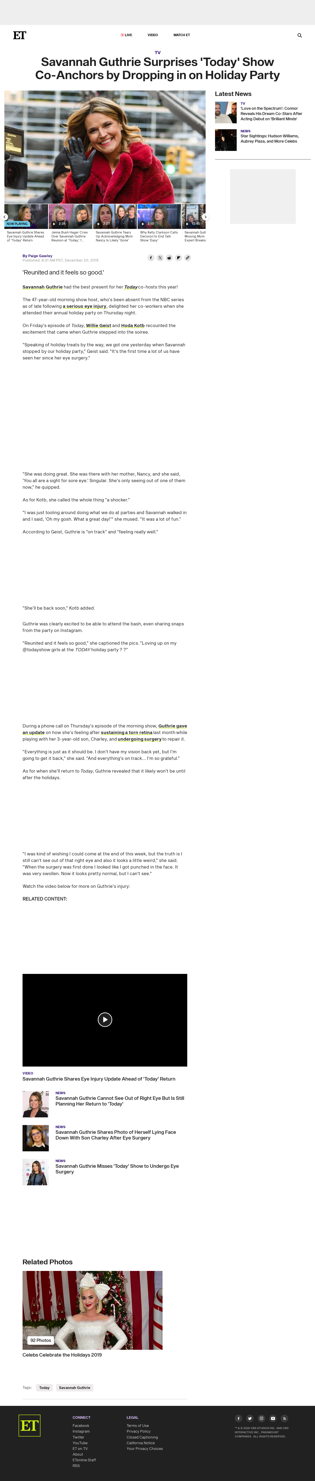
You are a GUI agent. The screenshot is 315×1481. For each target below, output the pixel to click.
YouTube (80, 1440)
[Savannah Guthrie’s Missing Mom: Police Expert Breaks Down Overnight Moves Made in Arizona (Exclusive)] (203, 224)
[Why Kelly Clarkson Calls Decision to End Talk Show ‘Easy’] (159, 224)
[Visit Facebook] (238, 1416)
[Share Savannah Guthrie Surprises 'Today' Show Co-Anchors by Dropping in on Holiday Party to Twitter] (160, 258)
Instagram (81, 1428)
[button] (105, 1016)
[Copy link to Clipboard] (188, 258)
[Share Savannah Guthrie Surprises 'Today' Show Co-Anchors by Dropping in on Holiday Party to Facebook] (151, 258)
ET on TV (80, 1445)
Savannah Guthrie (43, 287)
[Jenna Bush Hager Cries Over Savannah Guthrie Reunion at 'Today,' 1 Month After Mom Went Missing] (70, 224)
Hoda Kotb (133, 325)
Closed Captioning (142, 1434)
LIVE (128, 35)
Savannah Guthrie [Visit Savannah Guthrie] (74, 1385)
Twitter (78, 1434)
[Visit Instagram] (261, 1416)
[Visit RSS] (284, 1416)
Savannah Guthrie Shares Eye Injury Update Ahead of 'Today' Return (99, 1076)
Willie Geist (98, 325)
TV (158, 53)
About (78, 1451)
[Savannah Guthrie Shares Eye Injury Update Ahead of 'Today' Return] (26, 224)
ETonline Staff (84, 1457)
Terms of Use (138, 1422)
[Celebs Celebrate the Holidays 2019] (105, 1307)
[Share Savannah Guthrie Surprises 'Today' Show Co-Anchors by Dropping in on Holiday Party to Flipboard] (178, 258)
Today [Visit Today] (44, 1385)
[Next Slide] (205, 217)
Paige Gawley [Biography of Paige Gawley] (40, 256)
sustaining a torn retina (126, 729)
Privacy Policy (138, 1428)
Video (153, 35)
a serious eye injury (84, 306)
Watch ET (181, 35)
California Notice (141, 1440)
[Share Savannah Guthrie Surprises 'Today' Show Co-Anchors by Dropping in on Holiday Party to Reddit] (169, 258)
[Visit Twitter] (250, 1416)
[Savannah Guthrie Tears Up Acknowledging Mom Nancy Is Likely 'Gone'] (115, 224)
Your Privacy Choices (145, 1445)
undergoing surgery (140, 736)
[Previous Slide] (4, 217)
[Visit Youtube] (273, 1416)
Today (130, 287)
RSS (76, 1462)
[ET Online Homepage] (19, 35)
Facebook (81, 1422)
